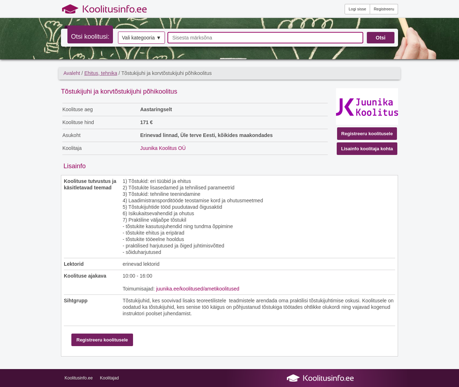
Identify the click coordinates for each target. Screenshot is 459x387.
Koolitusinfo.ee (79, 378)
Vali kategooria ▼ (141, 38)
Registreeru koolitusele (367, 133)
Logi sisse (357, 9)
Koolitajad (109, 378)
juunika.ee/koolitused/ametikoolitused (197, 289)
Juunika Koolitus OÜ (163, 148)
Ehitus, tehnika (100, 73)
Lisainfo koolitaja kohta (367, 148)
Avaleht (71, 73)
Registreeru (384, 9)
